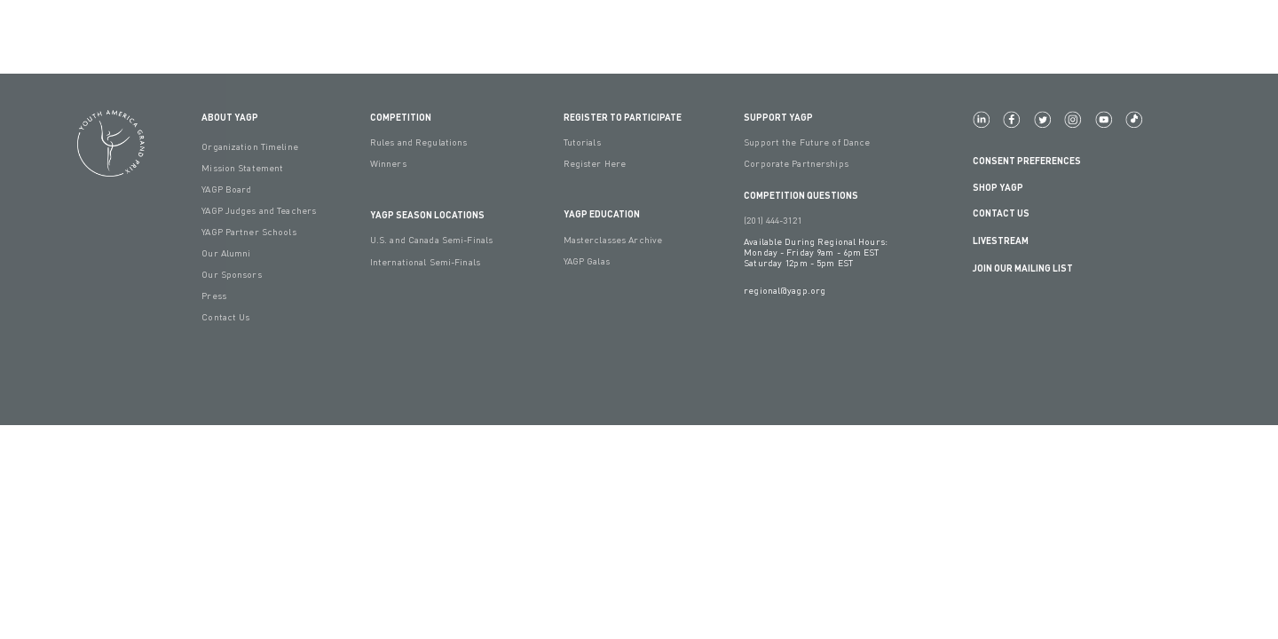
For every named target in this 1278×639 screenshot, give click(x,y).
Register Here (595, 163)
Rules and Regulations (419, 142)
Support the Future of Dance (807, 142)
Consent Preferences (1027, 160)
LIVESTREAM (1008, 240)
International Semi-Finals (425, 261)
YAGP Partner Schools (248, 231)
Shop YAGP (998, 187)
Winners (388, 163)
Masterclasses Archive (613, 239)
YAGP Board (226, 189)
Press (213, 295)
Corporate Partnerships (796, 163)
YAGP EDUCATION (602, 213)
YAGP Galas (587, 261)
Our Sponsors (231, 274)
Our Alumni (225, 253)
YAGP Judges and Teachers (258, 210)
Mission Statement (242, 167)
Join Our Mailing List (1023, 267)
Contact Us (225, 317)
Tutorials (582, 142)
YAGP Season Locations (427, 214)
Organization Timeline (249, 146)
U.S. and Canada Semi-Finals (431, 239)
